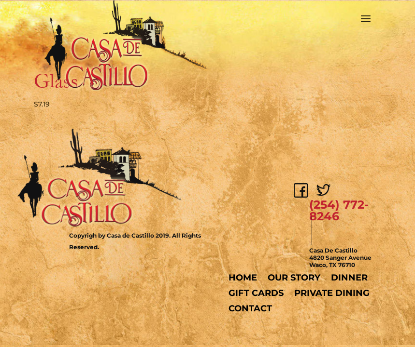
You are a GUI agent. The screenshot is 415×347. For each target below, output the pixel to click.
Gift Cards (256, 293)
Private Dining (332, 293)
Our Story (294, 277)
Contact (250, 308)
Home (243, 277)
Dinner (349, 277)
